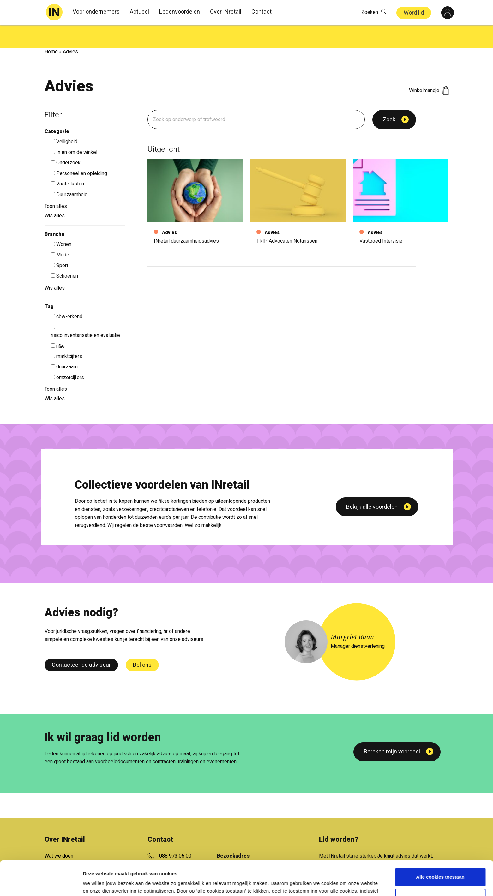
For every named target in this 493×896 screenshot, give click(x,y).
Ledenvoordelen (179, 12)
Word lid (414, 13)
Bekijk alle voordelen (372, 562)
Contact (261, 12)
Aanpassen (440, 865)
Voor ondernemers (96, 12)
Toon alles (56, 183)
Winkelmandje (429, 68)
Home (51, 29)
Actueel (139, 12)
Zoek (389, 97)
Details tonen (98, 883)
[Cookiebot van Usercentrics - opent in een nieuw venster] (41, 883)
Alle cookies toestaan (440, 844)
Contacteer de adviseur (81, 642)
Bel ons (142, 642)
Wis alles (55, 193)
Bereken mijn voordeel (392, 729)
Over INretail (225, 12)
